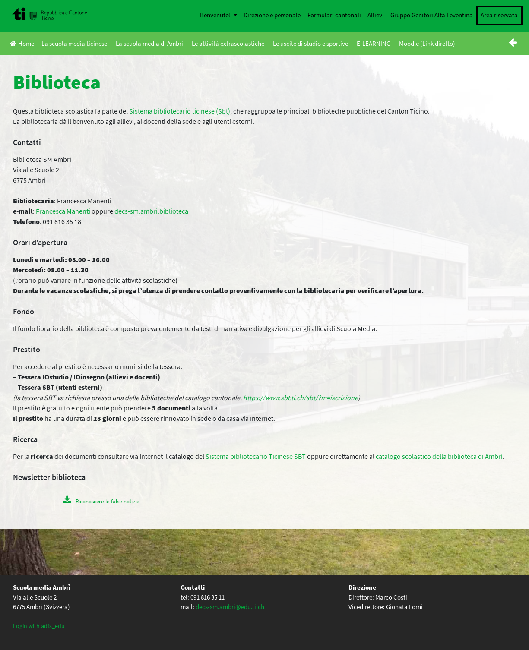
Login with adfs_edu (39, 626)
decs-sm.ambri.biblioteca (151, 211)
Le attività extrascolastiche (228, 43)
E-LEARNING (373, 43)
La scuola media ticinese (74, 43)
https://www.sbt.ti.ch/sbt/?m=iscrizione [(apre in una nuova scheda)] (300, 397)
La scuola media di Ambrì (149, 43)
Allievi (375, 15)
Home (22, 43)
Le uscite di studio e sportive (310, 43)
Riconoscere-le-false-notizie (107, 501)
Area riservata (499, 15)
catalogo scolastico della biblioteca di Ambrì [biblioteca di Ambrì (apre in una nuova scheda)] (439, 456)
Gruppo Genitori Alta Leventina (431, 15)
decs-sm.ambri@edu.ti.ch (230, 607)
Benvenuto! (216, 15)
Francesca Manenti (63, 211)
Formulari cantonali (334, 15)
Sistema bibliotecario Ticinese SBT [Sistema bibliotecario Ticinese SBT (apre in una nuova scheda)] (256, 456)
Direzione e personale (272, 15)
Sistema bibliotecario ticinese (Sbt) (179, 111)
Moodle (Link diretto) (427, 43)
